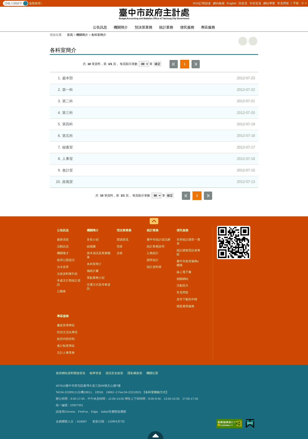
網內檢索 (219, 3)
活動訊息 (63, 246)
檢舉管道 (95, 373)
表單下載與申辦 (187, 299)
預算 (120, 246)
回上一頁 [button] (253, 41)
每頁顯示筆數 (129, 63)
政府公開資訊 (66, 260)
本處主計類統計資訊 (69, 282)
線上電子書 (184, 272)
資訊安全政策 (114, 373)
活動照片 (182, 285)
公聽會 (61, 291)
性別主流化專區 (67, 332)
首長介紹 (93, 239)
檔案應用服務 (185, 306)
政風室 (153, 182)
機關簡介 (121, 27)
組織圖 (91, 246)
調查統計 (153, 260)
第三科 (153, 113)
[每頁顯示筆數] (144, 64)
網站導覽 (269, 3)
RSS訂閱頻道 (202, 3)
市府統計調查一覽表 (188, 241)
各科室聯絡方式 (155, 392)
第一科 (153, 90)
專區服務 (208, 27)
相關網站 (182, 278)
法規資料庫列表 (67, 273)
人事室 (153, 159)
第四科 (153, 124)
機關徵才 (63, 253)
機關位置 (152, 373)
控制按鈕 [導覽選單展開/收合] (154, 221)
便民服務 (187, 27)
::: (1, 2)
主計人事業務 (66, 352)
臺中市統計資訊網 (158, 239)
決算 (120, 253)
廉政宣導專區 (66, 325)
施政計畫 (93, 270)
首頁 (70, 34)
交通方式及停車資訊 (98, 286)
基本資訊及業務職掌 (98, 255)
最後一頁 (196, 64)
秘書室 (153, 147)
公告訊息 (100, 27)
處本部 (153, 78)
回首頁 (242, 3)
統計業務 (166, 27)
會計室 (153, 170)
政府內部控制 (66, 338)
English (231, 3)
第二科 (153, 101)
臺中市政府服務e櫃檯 (188, 263)
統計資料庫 (154, 266)
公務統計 (153, 253)
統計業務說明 (155, 246)
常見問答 (283, 3)
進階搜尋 (35, 3)
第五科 (153, 136)
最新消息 (63, 239)
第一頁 (174, 64)
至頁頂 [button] (155, 435)
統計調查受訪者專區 (188, 252)
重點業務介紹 (95, 277)
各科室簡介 (98, 34)
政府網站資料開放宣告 (70, 373)
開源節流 (122, 239)
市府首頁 (255, 3)
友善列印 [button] (242, 41)
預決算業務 (143, 27)
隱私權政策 (134, 373)
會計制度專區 (66, 345)
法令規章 (63, 266)
